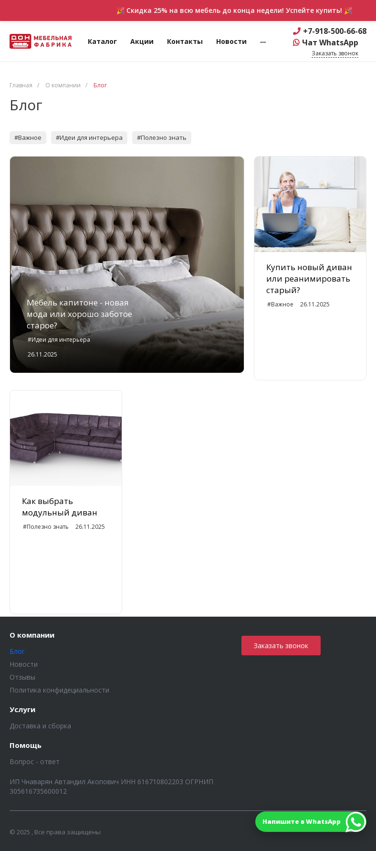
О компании (32, 635)
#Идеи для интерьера (89, 137)
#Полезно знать (162, 137)
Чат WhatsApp (330, 42)
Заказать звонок (281, 645)
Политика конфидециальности (59, 689)
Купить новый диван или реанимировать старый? (309, 278)
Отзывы (22, 677)
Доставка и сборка (40, 725)
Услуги (22, 709)
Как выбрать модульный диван (59, 506)
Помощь (26, 745)
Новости (24, 664)
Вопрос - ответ (35, 761)
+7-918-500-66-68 (334, 31)
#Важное (28, 137)
